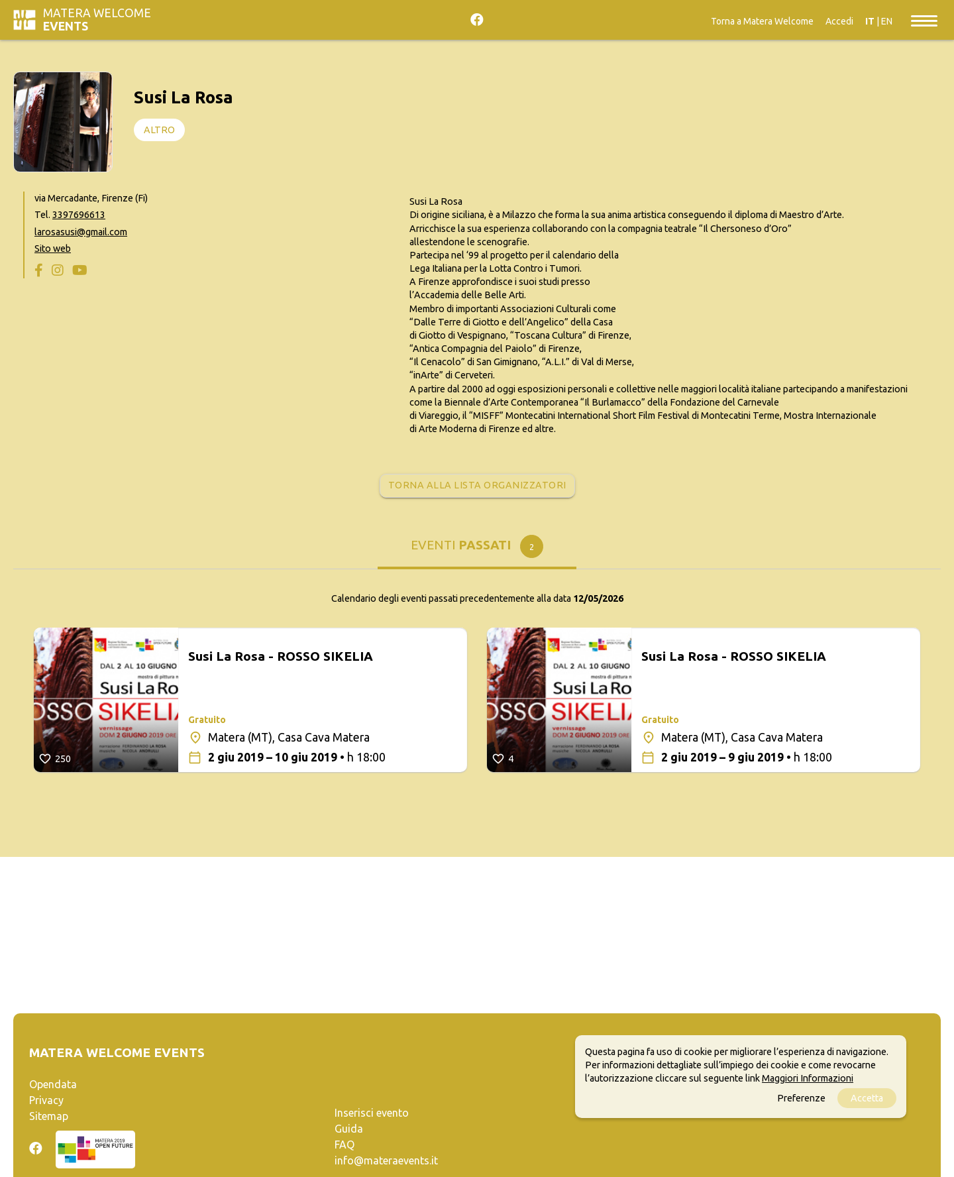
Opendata (53, 1084)
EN (886, 21)
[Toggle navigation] (924, 20)
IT (869, 21)
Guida (349, 1129)
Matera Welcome (97, 19)
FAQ (344, 1144)
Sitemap (48, 1116)
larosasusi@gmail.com (80, 232)
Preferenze (801, 1098)
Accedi (839, 21)
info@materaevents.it (386, 1160)
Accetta (867, 1098)
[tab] (477, 550)
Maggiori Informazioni (807, 1078)
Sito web (52, 248)
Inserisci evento (372, 1113)
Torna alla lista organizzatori (477, 485)
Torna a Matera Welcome (762, 21)
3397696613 (78, 214)
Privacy (46, 1100)
